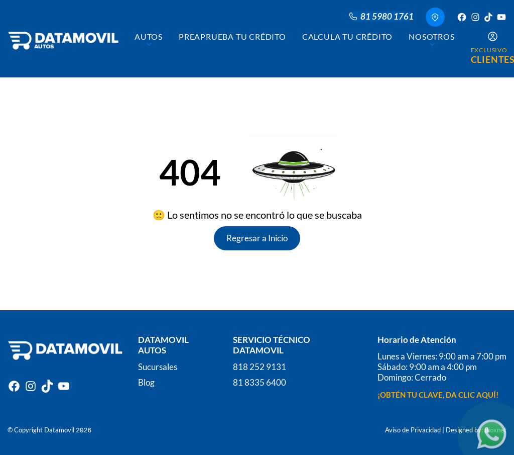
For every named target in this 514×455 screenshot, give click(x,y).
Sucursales (157, 364)
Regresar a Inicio (257, 238)
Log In (149, 395)
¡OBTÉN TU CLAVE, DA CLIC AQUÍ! (437, 392)
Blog (146, 380)
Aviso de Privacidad (413, 427)
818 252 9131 (259, 364)
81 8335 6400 (259, 380)
